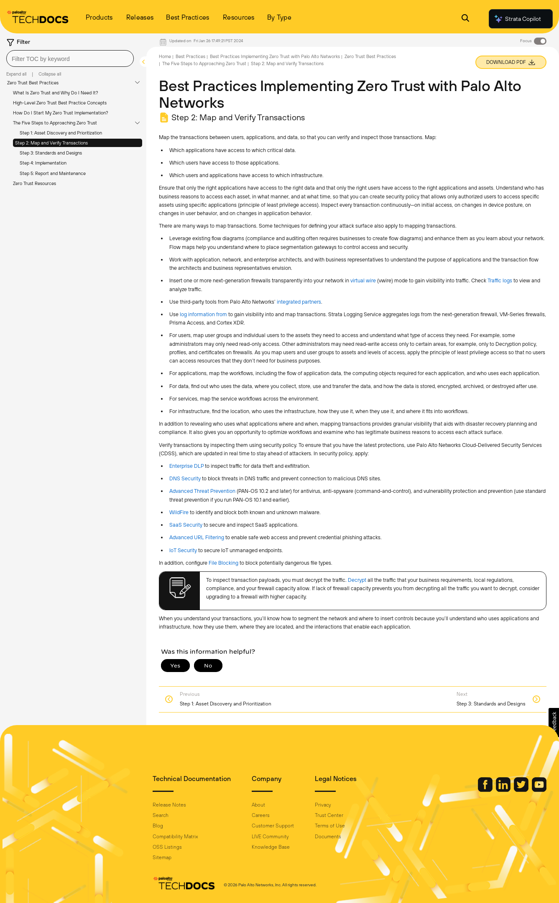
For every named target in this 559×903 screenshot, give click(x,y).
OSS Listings (167, 847)
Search (160, 815)
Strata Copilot (517, 19)
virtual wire (363, 280)
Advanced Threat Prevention (202, 491)
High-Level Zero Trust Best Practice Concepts (60, 102)
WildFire (179, 512)
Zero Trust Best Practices (33, 82)
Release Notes (169, 805)
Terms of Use (330, 826)
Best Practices (190, 56)
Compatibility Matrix (175, 837)
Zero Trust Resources (34, 183)
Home (165, 56)
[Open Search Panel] (465, 19)
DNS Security (185, 478)
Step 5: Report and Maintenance (53, 173)
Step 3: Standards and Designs (51, 152)
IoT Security (183, 550)
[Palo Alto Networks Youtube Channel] (539, 789)
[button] (554, 722)
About (258, 805)
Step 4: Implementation (43, 162)
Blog (158, 826)
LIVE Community (270, 837)
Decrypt (357, 580)
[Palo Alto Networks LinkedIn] (504, 789)
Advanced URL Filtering (196, 537)
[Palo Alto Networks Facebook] (486, 789)
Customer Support (273, 826)
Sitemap (162, 857)
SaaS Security (185, 525)
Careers (261, 815)
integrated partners (299, 302)
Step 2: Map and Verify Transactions (51, 142)
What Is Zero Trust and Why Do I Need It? (55, 92)
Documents (328, 837)
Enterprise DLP (186, 466)
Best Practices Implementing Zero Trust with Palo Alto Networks (275, 56)
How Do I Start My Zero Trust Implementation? (60, 112)
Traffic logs (500, 280)
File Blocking (223, 563)
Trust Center (329, 815)
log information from (204, 314)
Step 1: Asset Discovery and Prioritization (61, 132)
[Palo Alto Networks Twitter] (522, 789)
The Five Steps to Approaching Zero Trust (55, 122)
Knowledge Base (271, 847)
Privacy (323, 805)
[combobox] (70, 58)
